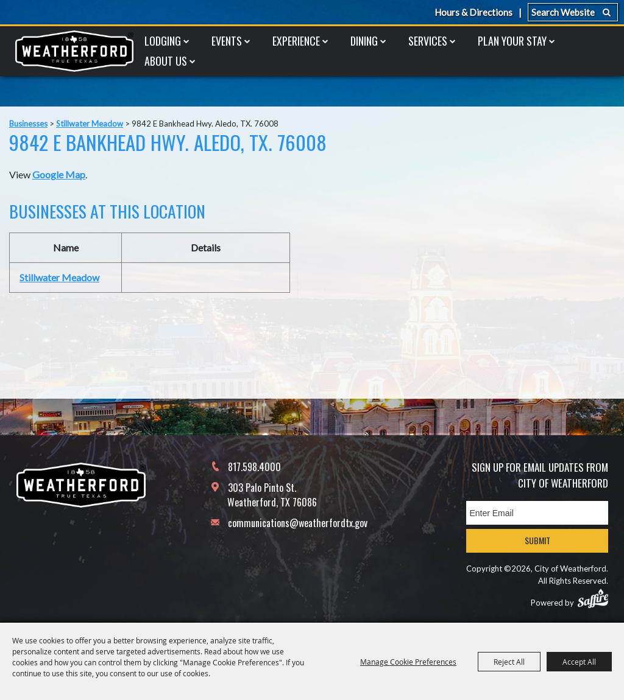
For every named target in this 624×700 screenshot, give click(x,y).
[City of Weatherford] (74, 51)
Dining (364, 41)
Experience (296, 41)
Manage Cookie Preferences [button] (408, 662)
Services (427, 41)
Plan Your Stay (512, 41)
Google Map (58, 174)
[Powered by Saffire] (593, 598)
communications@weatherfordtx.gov (297, 523)
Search (606, 12)
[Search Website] (572, 12)
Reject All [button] (509, 662)
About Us (165, 61)
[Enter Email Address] (537, 513)
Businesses (28, 123)
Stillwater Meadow (89, 123)
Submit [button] (537, 540)
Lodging (162, 41)
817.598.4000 (254, 467)
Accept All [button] (579, 662)
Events (226, 41)
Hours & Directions (473, 12)
